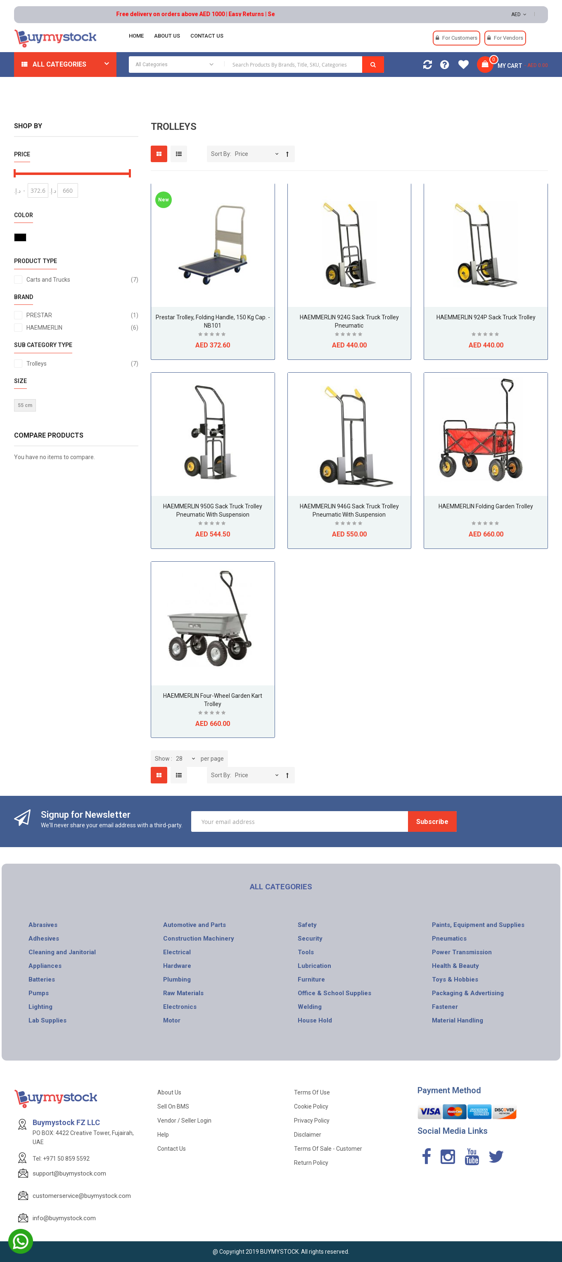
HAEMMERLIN (82, 327)
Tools (306, 952)
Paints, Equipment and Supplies (478, 925)
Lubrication (314, 966)
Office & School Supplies (334, 993)
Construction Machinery (198, 938)
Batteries (41, 979)
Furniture (311, 979)
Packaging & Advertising (468, 993)
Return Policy (311, 1162)
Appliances (45, 966)
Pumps (38, 993)
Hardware (177, 966)
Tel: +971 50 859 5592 (61, 1158)
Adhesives (43, 938)
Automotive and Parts (194, 925)
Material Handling (457, 1020)
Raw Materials (183, 993)
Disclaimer (307, 1134)
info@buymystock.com (64, 1218)
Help (163, 1134)
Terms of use (312, 1092)
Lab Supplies (47, 1020)
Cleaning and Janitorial (62, 952)
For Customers (459, 38)
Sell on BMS (173, 1106)
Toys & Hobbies (455, 979)
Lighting (40, 1007)
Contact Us (171, 1148)
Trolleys (82, 363)
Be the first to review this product (212, 335)
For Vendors (508, 38)
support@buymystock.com (69, 1173)
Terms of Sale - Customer (328, 1148)
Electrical (177, 952)
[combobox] (256, 64)
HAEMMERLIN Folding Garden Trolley (486, 506)
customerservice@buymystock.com (82, 1196)
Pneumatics (449, 938)
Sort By (220, 154)
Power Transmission (462, 952)
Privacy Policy (312, 1120)
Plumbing (177, 979)
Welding (310, 1007)
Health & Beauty (455, 966)
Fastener (445, 1007)
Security (310, 938)
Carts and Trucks (82, 279)
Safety (307, 925)
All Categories (59, 64)
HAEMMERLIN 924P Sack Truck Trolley (486, 317)
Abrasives (42, 925)
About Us (169, 1092)
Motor (171, 1020)
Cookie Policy (311, 1106)
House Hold (315, 1020)
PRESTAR (82, 315)
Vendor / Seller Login (184, 1120)
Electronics (180, 1007)
